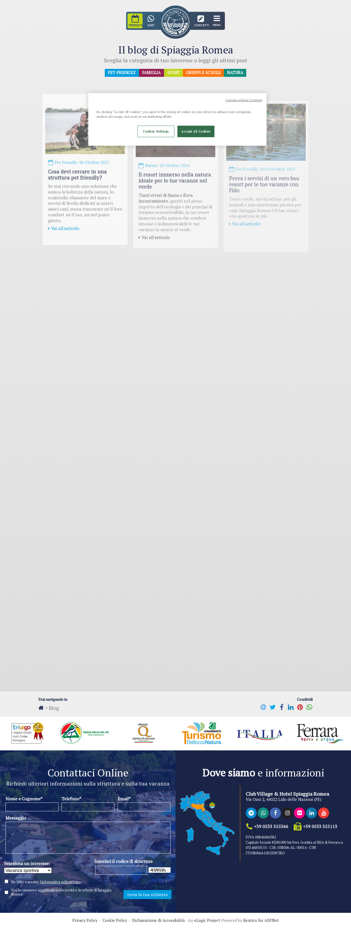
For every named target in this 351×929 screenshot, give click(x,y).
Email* (124, 799)
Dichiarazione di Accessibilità (158, 921)
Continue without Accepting (243, 100)
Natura (236, 72)
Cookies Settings (156, 131)
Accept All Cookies (195, 131)
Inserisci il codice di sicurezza (123, 861)
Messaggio (15, 818)
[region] (177, 119)
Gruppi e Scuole (204, 72)
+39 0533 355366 (270, 827)
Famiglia (151, 72)
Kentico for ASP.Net (261, 921)
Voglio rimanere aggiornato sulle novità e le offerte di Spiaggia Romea (61, 893)
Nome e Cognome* (24, 799)
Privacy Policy (84, 921)
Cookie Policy (115, 921)
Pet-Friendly (121, 72)
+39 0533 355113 (319, 827)
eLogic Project (207, 921)
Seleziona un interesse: (27, 864)
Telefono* (71, 799)
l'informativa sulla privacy (60, 882)
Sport (174, 72)
